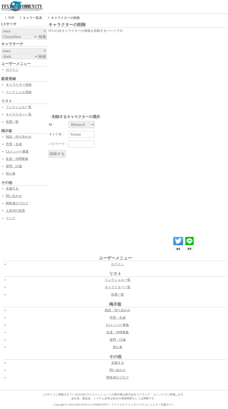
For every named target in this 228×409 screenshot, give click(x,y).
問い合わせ (14, 196)
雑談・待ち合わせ (19, 136)
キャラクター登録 (19, 84)
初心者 (10, 173)
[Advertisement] (137, 68)
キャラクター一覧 (19, 114)
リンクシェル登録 (19, 92)
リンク (10, 218)
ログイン (12, 69)
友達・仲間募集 (17, 159)
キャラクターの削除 (65, 18)
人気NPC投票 (15, 210)
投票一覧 (12, 122)
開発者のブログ (17, 203)
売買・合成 (14, 144)
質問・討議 (14, 166)
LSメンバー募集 (17, 151)
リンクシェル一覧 (19, 107)
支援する (12, 188)
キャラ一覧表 (32, 18)
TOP (11, 18)
